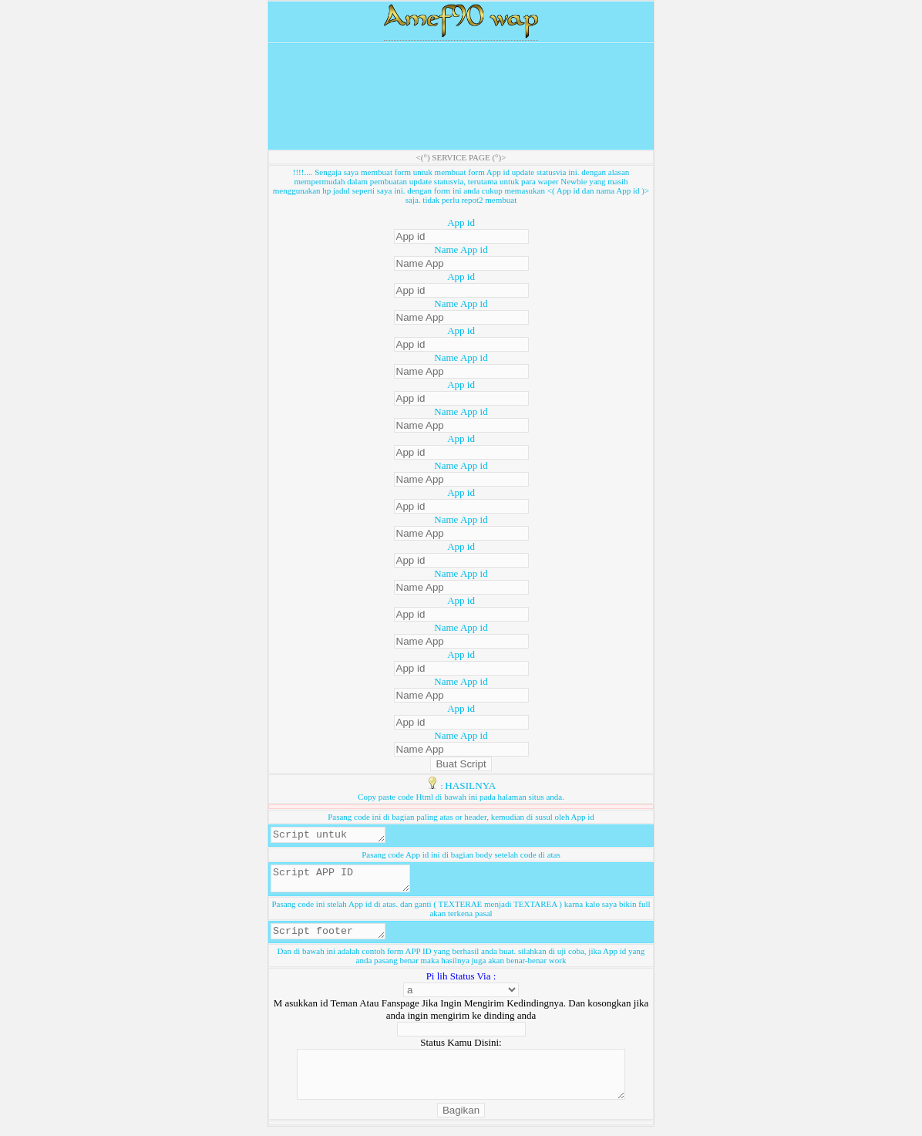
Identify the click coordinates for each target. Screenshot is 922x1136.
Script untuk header (334, 836)
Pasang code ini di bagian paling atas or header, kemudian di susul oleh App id (461, 816)
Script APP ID (348, 883)
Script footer (334, 939)
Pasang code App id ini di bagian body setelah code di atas (461, 856)
